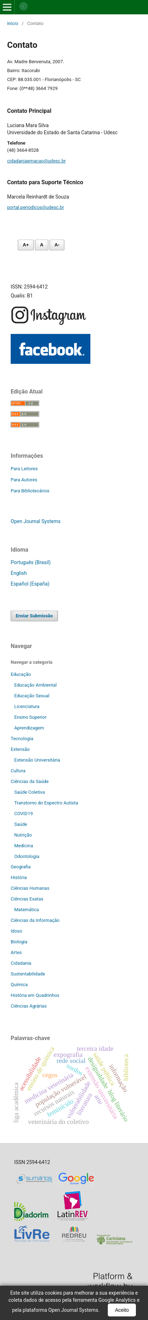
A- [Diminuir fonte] (56, 244)
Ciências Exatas (27, 899)
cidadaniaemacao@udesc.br (36, 161)
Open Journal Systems (35, 521)
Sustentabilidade (28, 974)
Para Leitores (24, 468)
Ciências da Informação (35, 920)
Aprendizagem (29, 728)
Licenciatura (26, 706)
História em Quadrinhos (35, 995)
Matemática (26, 909)
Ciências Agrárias (29, 1006)
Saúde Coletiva (29, 792)
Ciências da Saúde (30, 781)
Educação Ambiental (35, 685)
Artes (16, 952)
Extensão (20, 749)
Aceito (122, 1310)
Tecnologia (22, 738)
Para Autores (24, 479)
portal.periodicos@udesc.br (35, 207)
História (19, 877)
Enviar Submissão (34, 615)
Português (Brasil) (31, 562)
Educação (21, 674)
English (19, 573)
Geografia (21, 866)
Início (12, 23)
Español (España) (30, 584)
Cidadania (21, 963)
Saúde (20, 824)
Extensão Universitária (37, 760)
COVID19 (23, 813)
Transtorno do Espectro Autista (46, 802)
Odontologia (26, 856)
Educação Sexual (31, 695)
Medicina (23, 845)
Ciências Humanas (30, 888)
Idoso (16, 931)
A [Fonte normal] (41, 244)
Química (19, 984)
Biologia (19, 941)
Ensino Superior (30, 717)
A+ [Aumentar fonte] (26, 244)
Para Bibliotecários (30, 490)
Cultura (18, 770)
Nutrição (23, 835)
